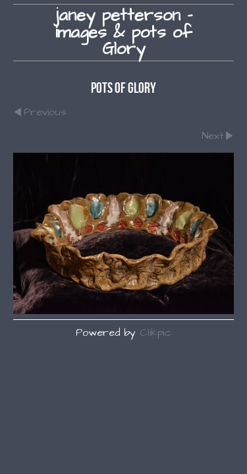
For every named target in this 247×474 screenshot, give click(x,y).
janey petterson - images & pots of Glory (123, 32)
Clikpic (155, 332)
